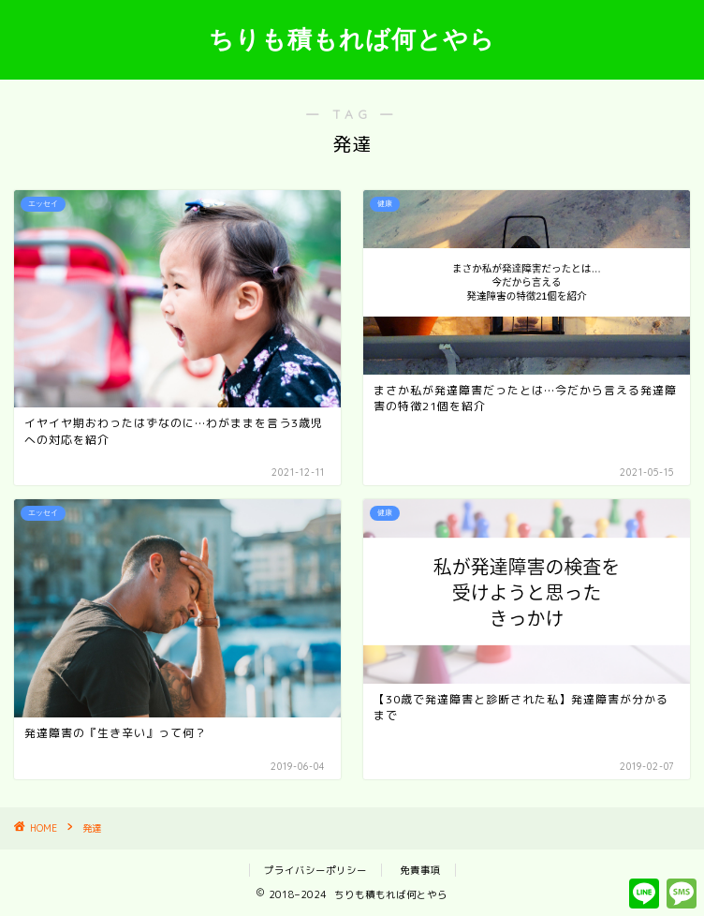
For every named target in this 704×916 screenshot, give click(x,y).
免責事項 (420, 870)
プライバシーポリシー (315, 870)
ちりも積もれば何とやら (352, 38)
